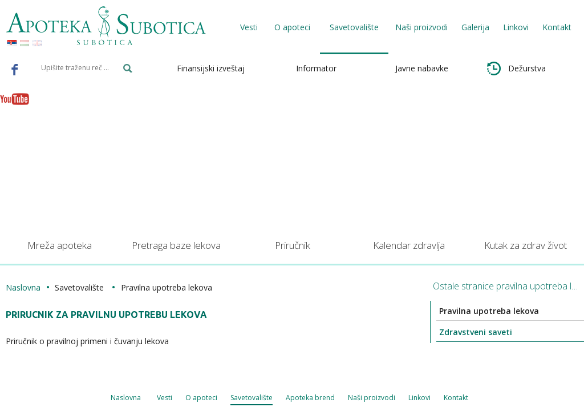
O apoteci (107, 398)
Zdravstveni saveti (460, 332)
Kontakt (556, 27)
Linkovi (516, 27)
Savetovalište (158, 398)
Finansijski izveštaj (211, 68)
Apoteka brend (219, 398)
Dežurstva (516, 68)
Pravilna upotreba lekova (474, 310)
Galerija (475, 27)
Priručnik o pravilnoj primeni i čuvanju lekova (96, 341)
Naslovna (32, 287)
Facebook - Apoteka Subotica (15, 69)
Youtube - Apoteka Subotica (15, 99)
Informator (316, 68)
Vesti (249, 27)
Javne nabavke (421, 68)
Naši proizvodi (421, 27)
